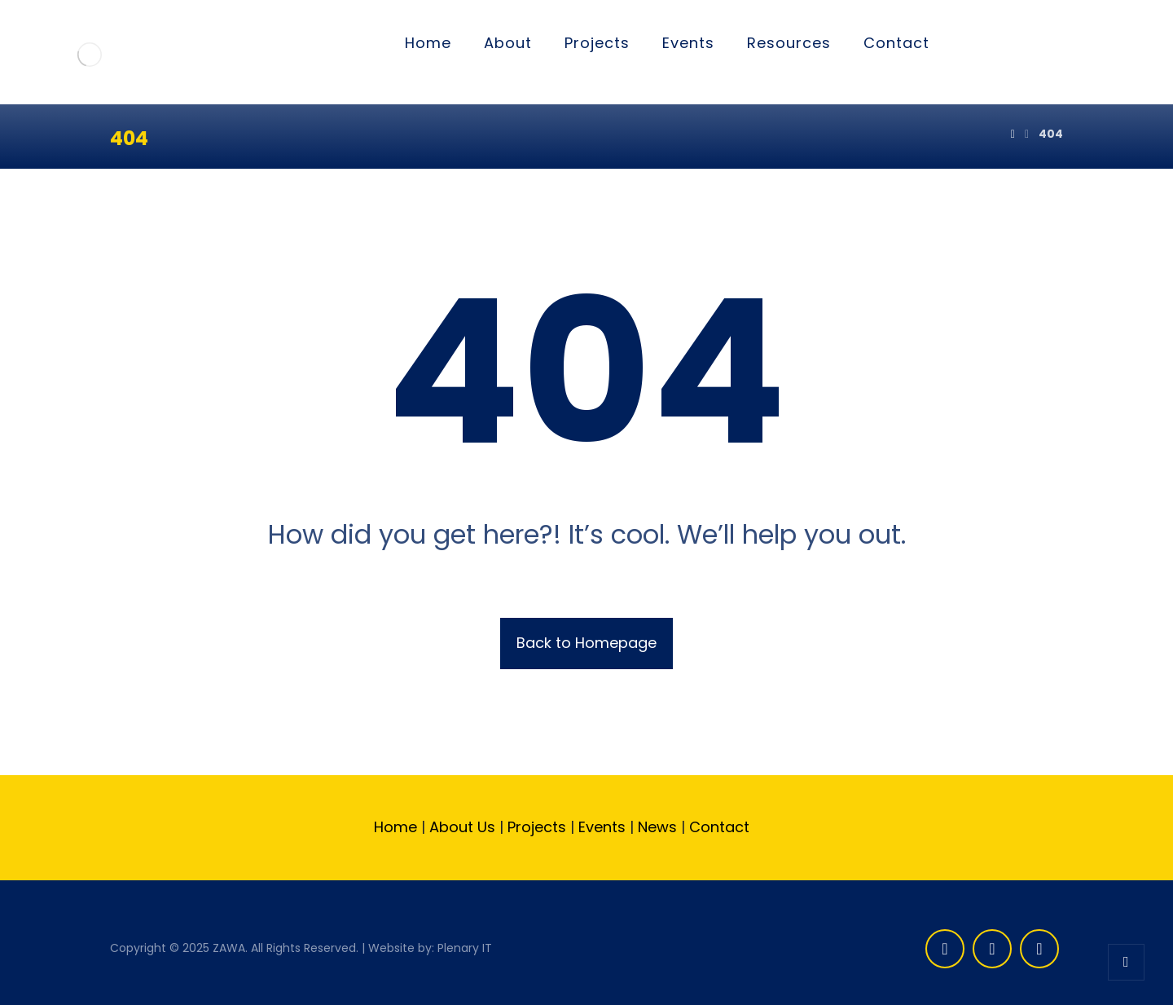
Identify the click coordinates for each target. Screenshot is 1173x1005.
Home (395, 827)
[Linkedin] (1039, 948)
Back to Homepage (586, 643)
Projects (536, 827)
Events (600, 827)
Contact (721, 827)
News (657, 827)
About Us (462, 827)
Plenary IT (464, 948)
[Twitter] (992, 948)
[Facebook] (944, 948)
